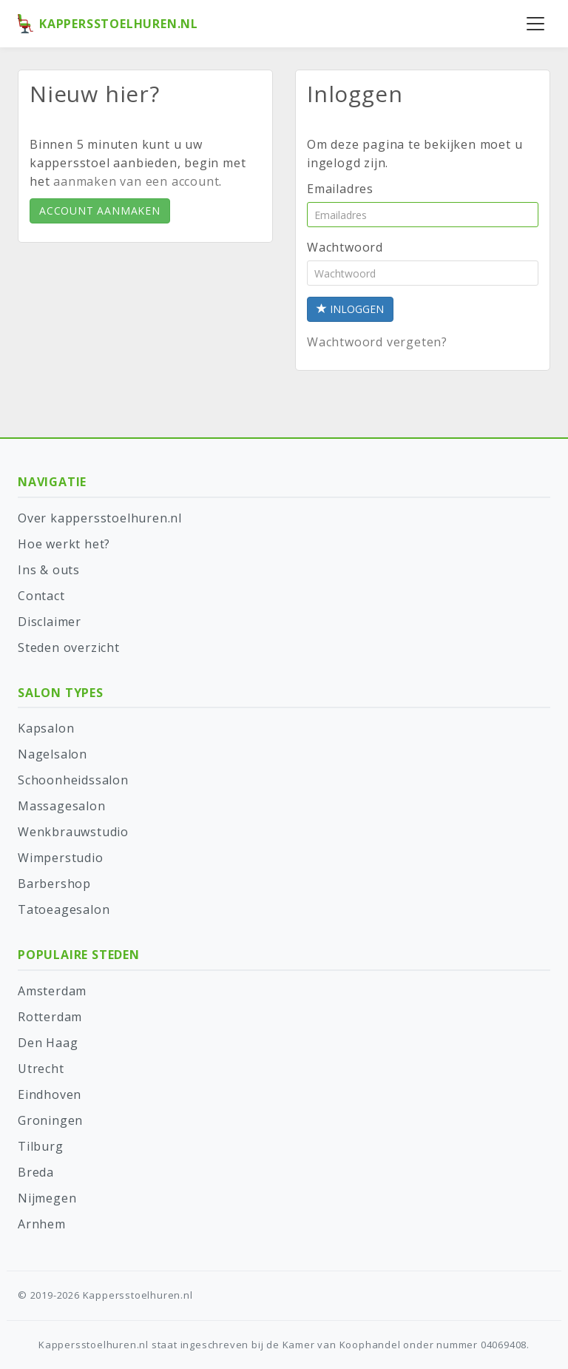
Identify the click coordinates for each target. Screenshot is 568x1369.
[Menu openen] (535, 24)
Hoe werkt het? (64, 544)
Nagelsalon (52, 754)
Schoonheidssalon (73, 780)
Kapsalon (46, 728)
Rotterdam (50, 1017)
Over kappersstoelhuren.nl (100, 518)
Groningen (50, 1120)
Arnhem (42, 1224)
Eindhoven (49, 1094)
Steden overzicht (69, 647)
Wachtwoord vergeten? (377, 342)
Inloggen (350, 309)
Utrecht (41, 1068)
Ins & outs (49, 570)
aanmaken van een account (136, 181)
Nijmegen (47, 1198)
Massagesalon (62, 806)
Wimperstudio (61, 858)
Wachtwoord (345, 247)
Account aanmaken (99, 211)
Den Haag (48, 1043)
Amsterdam (52, 991)
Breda (36, 1172)
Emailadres (340, 189)
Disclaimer (49, 621)
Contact (41, 596)
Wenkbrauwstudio (73, 832)
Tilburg (41, 1146)
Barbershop (54, 883)
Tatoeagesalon (63, 909)
